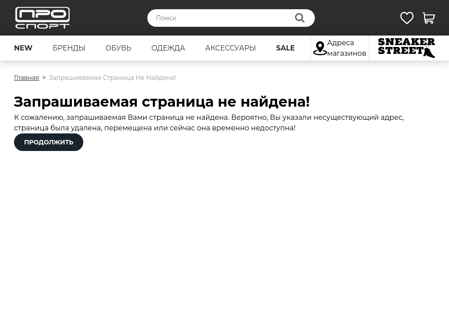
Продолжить (48, 142)
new (23, 48)
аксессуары (230, 48)
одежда (168, 48)
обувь (118, 48)
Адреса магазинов (339, 48)
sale (285, 48)
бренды (69, 48)
